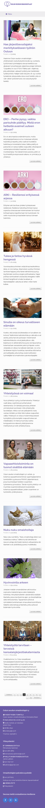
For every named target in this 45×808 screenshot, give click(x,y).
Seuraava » (37, 697)
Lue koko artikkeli (35, 85)
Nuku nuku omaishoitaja (18, 529)
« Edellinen (9, 694)
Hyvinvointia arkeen (15, 582)
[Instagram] (10, 800)
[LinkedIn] (15, 800)
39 (31, 697)
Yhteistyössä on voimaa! (18, 393)
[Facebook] (5, 800)
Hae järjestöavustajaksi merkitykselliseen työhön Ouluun (19, 48)
